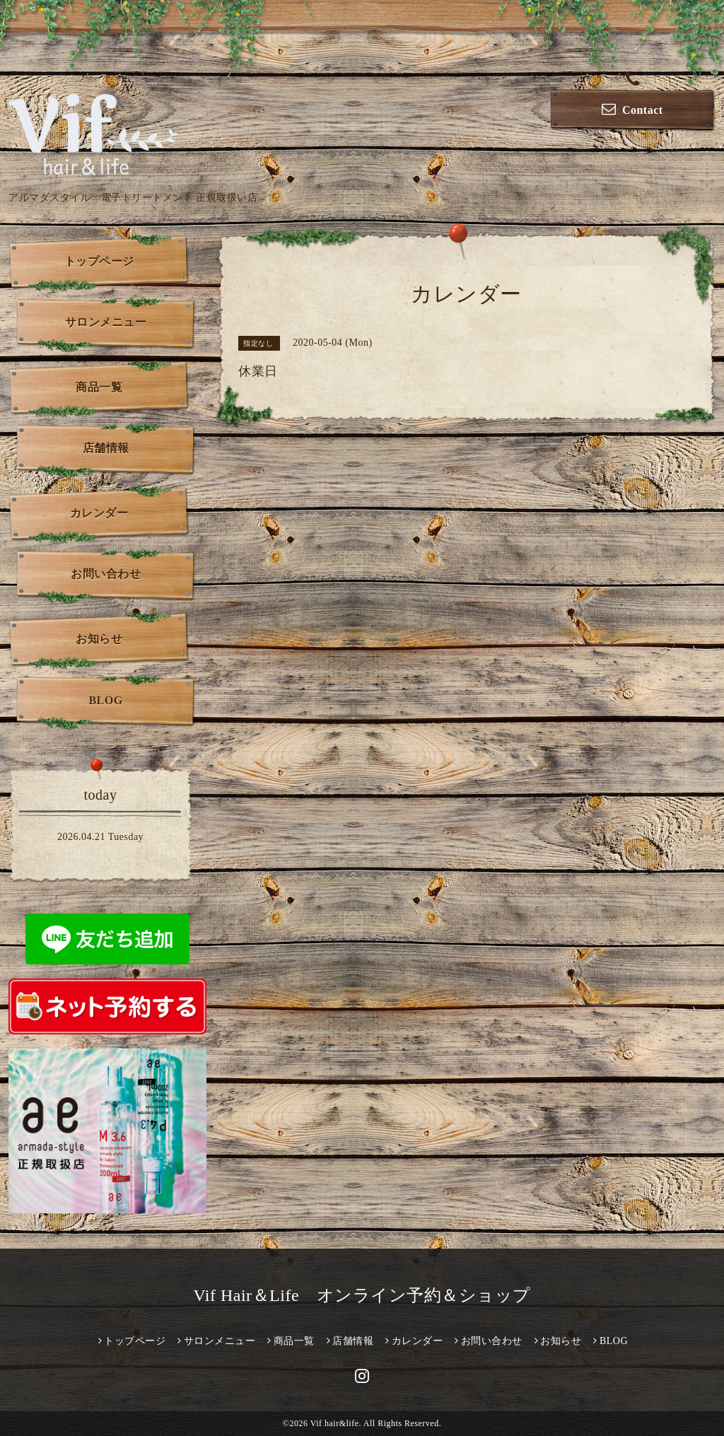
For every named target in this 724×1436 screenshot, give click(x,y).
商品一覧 (99, 387)
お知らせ (99, 639)
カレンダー (99, 513)
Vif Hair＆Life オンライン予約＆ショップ (361, 1295)
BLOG (105, 700)
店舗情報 (106, 448)
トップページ (99, 261)
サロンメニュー (106, 322)
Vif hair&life (334, 1423)
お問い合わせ (106, 574)
